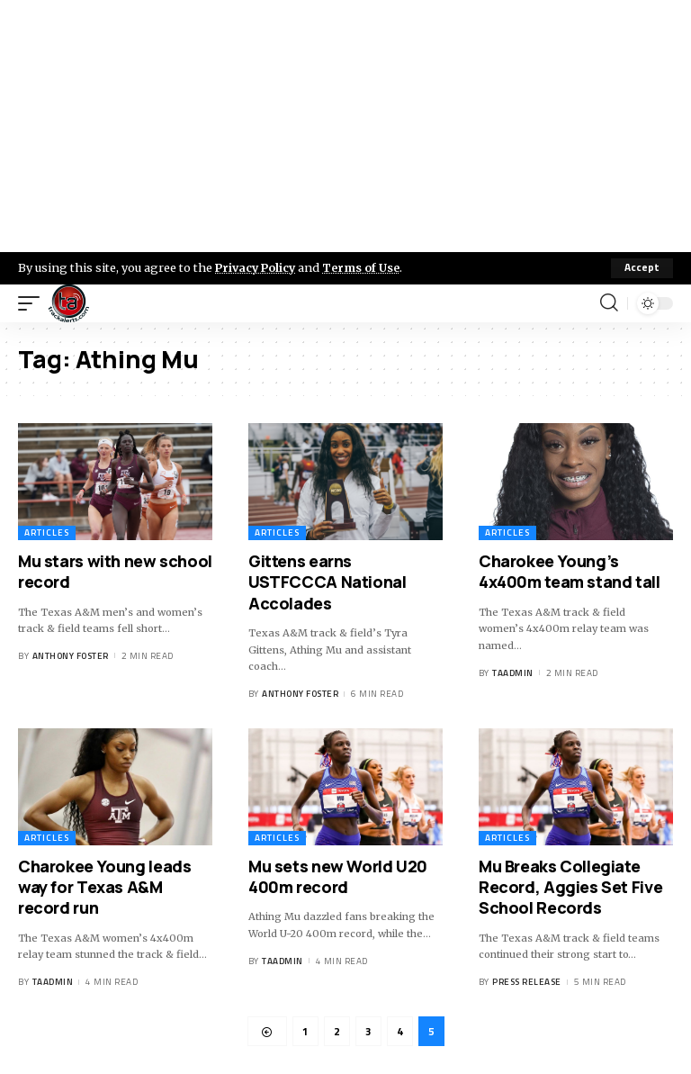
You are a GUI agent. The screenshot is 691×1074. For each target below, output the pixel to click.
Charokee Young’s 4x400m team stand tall (569, 571)
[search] (609, 303)
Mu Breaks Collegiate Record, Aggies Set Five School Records (570, 887)
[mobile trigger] (33, 303)
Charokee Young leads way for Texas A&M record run (104, 887)
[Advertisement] (345, 126)
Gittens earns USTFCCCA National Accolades (327, 582)
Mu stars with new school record (115, 571)
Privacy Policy (257, 267)
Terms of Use (366, 267)
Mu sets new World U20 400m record (337, 876)
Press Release (526, 981)
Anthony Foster (70, 656)
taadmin (513, 673)
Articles (46, 532)
